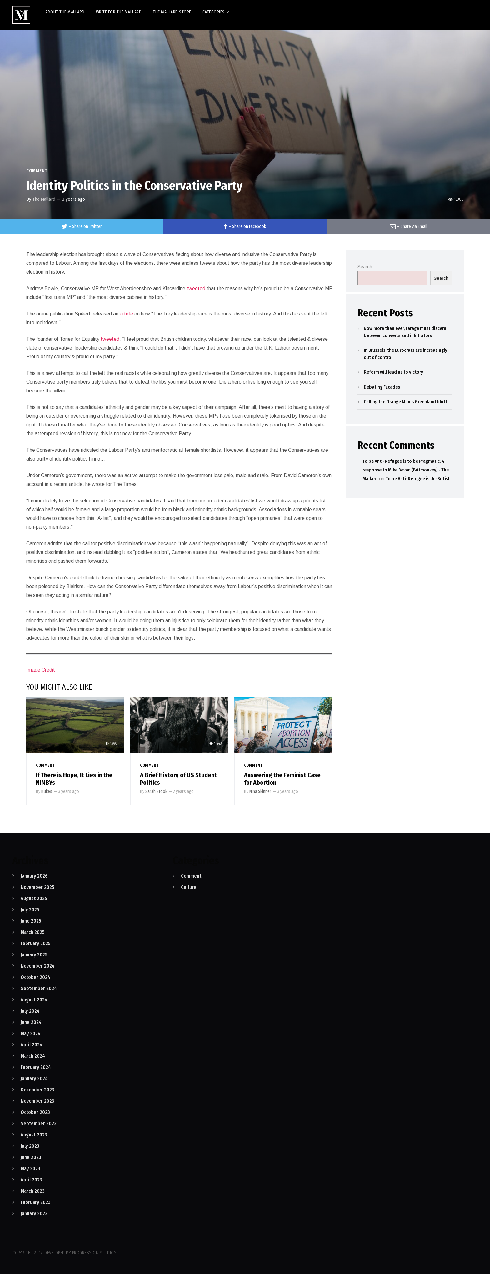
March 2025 (33, 932)
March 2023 (33, 1191)
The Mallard (43, 199)
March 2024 (33, 1056)
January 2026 (34, 876)
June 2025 (31, 921)
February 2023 (36, 1202)
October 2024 (35, 977)
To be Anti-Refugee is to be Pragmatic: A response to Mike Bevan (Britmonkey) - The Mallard (405, 469)
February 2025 (36, 943)
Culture (189, 887)
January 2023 (34, 1213)
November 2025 (37, 887)
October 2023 (35, 1112)
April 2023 (31, 1180)
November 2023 (37, 1101)
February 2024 (36, 1067)
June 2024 (31, 1022)
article (125, 313)
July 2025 (30, 910)
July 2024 (30, 1011)
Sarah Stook (156, 791)
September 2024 (39, 988)
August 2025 (34, 898)
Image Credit (40, 669)
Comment (37, 171)
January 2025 (34, 955)
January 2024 (34, 1078)
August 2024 (34, 1000)
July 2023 (30, 1146)
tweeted (195, 288)
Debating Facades (382, 387)
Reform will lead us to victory (393, 372)
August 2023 (34, 1135)
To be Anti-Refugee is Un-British (418, 478)
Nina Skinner (260, 791)
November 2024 (38, 966)
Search (365, 266)
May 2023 (30, 1168)
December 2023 (37, 1090)
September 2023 (39, 1123)
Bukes (46, 791)
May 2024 (31, 1033)
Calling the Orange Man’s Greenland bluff (405, 402)
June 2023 (31, 1157)
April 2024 (31, 1045)
